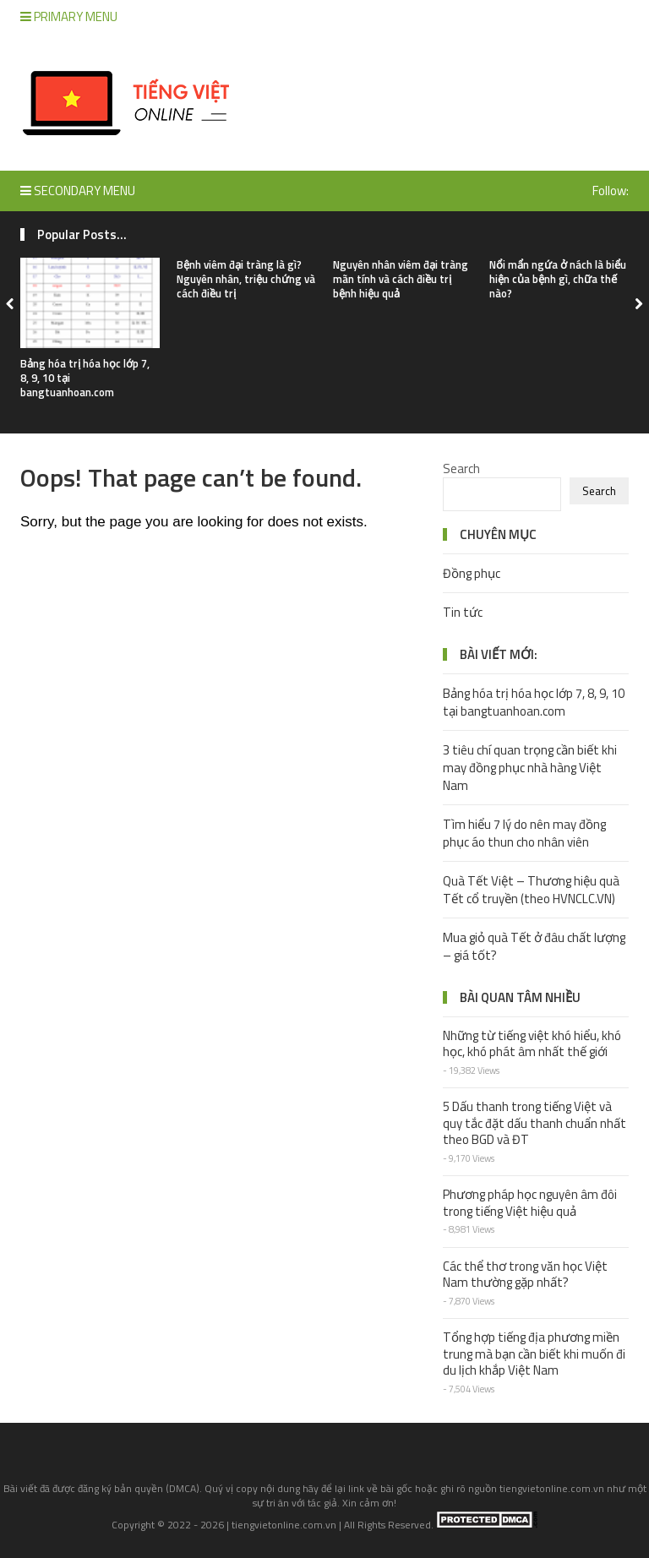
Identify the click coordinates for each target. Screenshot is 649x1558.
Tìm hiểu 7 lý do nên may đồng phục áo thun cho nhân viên (524, 833)
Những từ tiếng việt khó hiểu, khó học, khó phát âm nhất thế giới (532, 1044)
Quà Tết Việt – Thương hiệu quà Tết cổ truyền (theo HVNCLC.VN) (531, 889)
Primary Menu (68, 16)
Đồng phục (471, 573)
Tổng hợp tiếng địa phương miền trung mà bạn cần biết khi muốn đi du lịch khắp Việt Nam (534, 1353)
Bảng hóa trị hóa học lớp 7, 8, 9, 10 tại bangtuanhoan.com (533, 702)
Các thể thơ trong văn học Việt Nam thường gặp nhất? (525, 1274)
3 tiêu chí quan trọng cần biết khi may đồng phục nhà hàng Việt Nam (530, 767)
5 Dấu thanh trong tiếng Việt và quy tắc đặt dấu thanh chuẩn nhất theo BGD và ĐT (534, 1123)
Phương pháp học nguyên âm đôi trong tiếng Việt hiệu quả (530, 1203)
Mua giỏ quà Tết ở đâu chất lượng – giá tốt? (534, 946)
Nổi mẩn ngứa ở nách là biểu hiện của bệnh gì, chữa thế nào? (557, 279)
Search (461, 468)
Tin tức (463, 612)
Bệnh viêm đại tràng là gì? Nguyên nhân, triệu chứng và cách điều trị (246, 279)
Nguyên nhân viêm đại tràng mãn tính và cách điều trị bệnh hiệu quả (400, 279)
